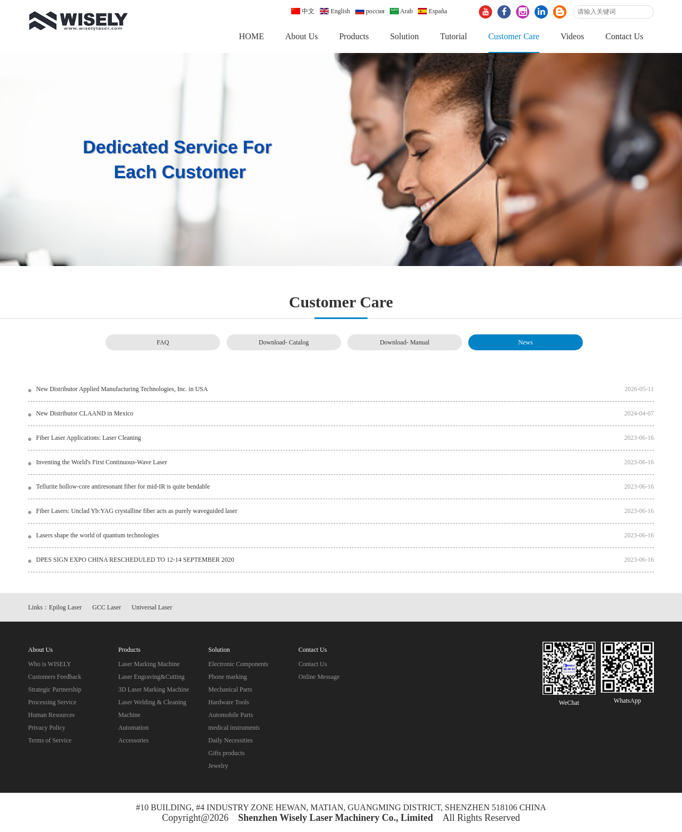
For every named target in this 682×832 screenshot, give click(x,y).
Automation (133, 727)
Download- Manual (405, 342)
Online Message (319, 676)
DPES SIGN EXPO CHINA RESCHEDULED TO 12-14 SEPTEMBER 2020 (135, 559)
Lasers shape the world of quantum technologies (97, 535)
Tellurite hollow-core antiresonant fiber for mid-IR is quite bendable (123, 486)
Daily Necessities (230, 740)
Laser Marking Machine (149, 664)
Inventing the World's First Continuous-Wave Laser (101, 462)
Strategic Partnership (54, 689)
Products (354, 36)
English (335, 11)
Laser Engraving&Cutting (151, 676)
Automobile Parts (230, 715)
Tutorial (453, 36)
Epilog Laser (65, 607)
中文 (302, 11)
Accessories (133, 740)
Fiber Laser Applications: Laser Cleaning (88, 437)
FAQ (162, 342)
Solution (404, 36)
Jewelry (218, 765)
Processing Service (52, 702)
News (525, 342)
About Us (301, 36)
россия (369, 11)
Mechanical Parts (230, 689)
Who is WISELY (49, 664)
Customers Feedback (54, 676)
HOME (251, 36)
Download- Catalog (284, 342)
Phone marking (227, 676)
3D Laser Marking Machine (153, 689)
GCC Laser (106, 607)
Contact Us (624, 36)
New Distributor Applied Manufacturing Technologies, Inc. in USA (122, 389)
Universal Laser (152, 607)
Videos (572, 36)
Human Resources (51, 715)
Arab (401, 11)
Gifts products (226, 753)
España (432, 11)
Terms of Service (50, 740)
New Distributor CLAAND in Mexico (84, 413)
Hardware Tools (228, 702)
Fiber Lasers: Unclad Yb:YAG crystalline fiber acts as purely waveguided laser (136, 511)
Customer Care (513, 36)
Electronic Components (238, 664)
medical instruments (234, 727)
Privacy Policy (46, 727)
